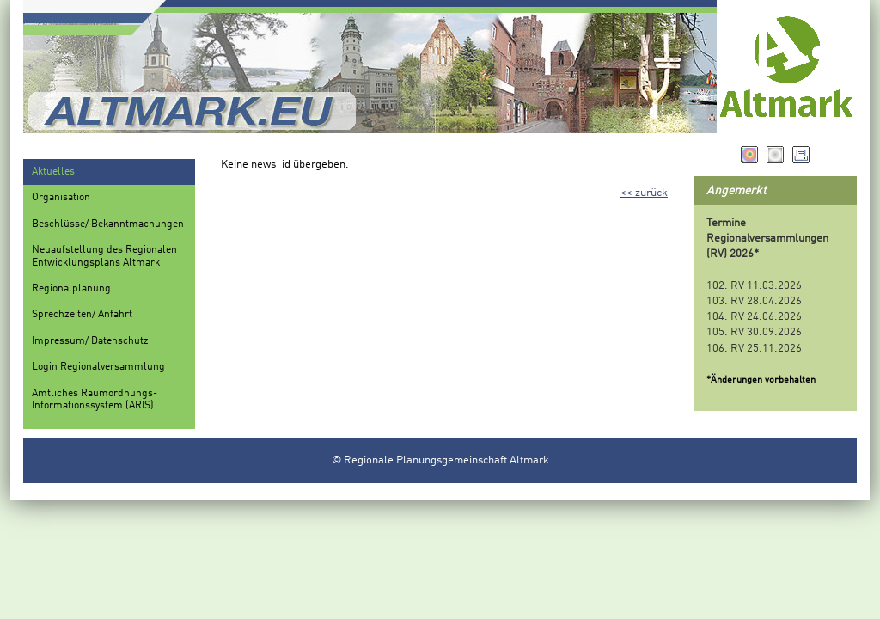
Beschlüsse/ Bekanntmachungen (108, 224)
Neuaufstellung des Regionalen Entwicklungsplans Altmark (104, 256)
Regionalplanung (71, 289)
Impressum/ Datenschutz (90, 341)
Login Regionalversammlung (98, 367)
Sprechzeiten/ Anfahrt (82, 315)
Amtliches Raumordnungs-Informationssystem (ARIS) (94, 400)
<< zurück (644, 193)
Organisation (61, 198)
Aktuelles (53, 172)
